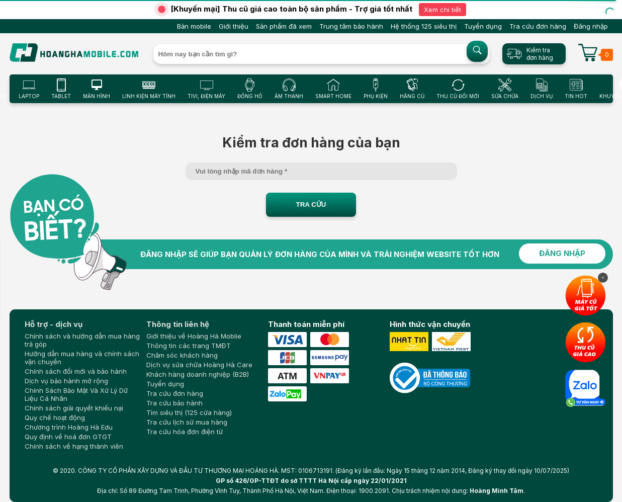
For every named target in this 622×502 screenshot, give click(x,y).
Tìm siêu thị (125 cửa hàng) (189, 412)
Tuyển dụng (483, 26)
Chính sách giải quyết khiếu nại (74, 408)
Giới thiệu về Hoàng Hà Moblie (193, 336)
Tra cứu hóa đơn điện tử (184, 432)
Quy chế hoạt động (55, 417)
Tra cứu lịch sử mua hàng (186, 422)
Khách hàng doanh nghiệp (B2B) (197, 374)
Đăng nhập (591, 26)
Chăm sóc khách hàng (182, 355)
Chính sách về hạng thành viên (74, 446)
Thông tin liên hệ (177, 324)
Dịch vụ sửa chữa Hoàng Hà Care (199, 365)
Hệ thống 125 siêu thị (424, 26)
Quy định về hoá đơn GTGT (68, 437)
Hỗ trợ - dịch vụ (53, 324)
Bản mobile (194, 26)
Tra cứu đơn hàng (537, 26)
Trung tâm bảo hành (351, 26)
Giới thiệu (233, 26)
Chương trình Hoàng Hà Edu (69, 427)
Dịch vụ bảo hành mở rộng (66, 381)
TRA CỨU (311, 204)
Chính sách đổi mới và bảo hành (76, 371)
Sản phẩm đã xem (284, 26)
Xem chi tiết (442, 10)
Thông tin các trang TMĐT (188, 346)
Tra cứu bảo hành (174, 403)
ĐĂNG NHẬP (562, 253)
